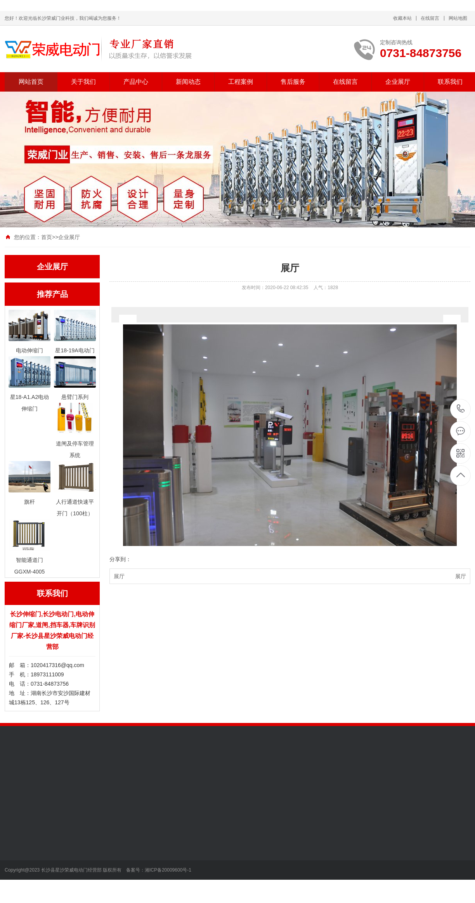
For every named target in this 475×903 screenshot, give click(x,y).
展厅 (119, 576)
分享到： (120, 559)
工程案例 (240, 81)
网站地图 (458, 18)
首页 (46, 237)
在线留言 (430, 18)
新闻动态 (188, 81)
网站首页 (31, 81)
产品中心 (135, 81)
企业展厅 (397, 81)
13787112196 (461, 409)
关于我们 (83, 81)
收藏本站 (402, 18)
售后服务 (293, 81)
